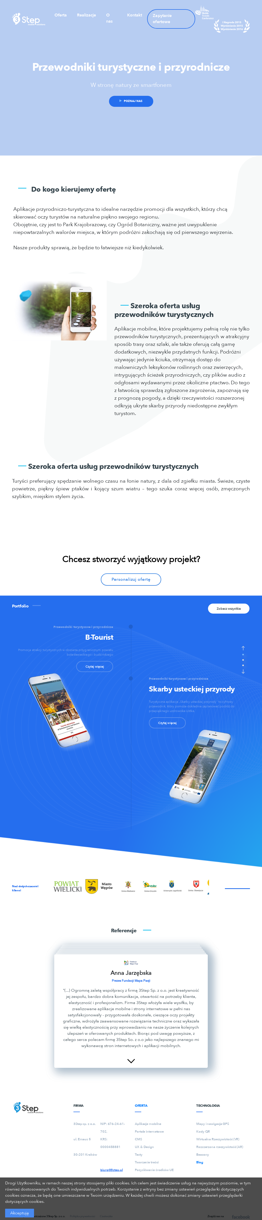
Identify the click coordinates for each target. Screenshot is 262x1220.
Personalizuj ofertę (131, 579)
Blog (199, 1162)
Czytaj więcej (94, 667)
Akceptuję (19, 1213)
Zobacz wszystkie (229, 609)
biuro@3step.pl (111, 1170)
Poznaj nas (131, 101)
